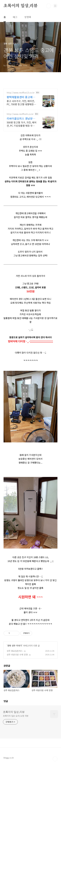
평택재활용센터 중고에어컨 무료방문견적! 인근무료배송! (21, 97)
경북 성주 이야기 (14, 645)
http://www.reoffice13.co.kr (20, 92)
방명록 (27, 17)
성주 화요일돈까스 (15, 650)
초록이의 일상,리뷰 (21, 6)
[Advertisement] (30, 694)
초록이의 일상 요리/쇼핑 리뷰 (15, 776)
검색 (48, 6)
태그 (15, 17)
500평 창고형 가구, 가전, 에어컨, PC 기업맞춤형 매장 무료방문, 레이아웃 (21, 124)
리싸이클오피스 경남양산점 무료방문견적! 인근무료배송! (21, 118)
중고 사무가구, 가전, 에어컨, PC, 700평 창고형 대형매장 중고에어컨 (22, 102)
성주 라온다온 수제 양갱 (17, 654)
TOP (55, 819)
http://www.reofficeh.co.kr (20, 114)
